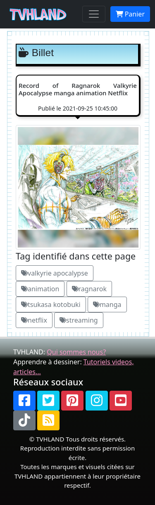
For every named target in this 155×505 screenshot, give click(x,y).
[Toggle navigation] (93, 14)
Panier (130, 14)
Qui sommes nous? (76, 351)
